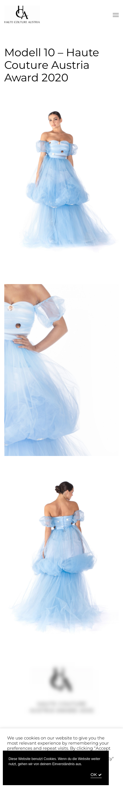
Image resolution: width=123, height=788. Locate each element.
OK (94, 774)
